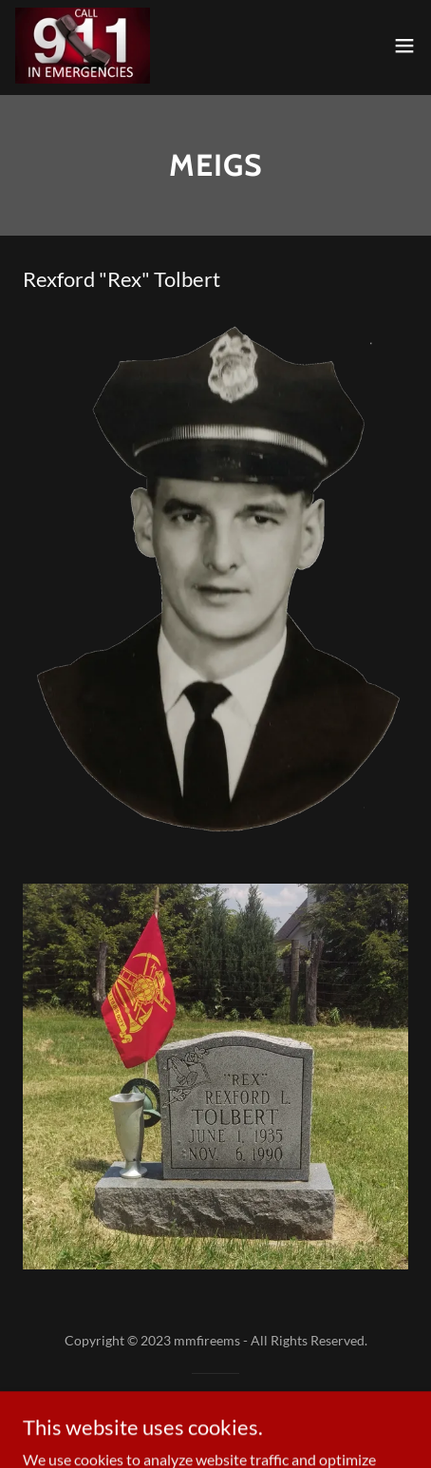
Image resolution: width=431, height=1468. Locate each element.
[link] (82, 46)
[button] (404, 46)
